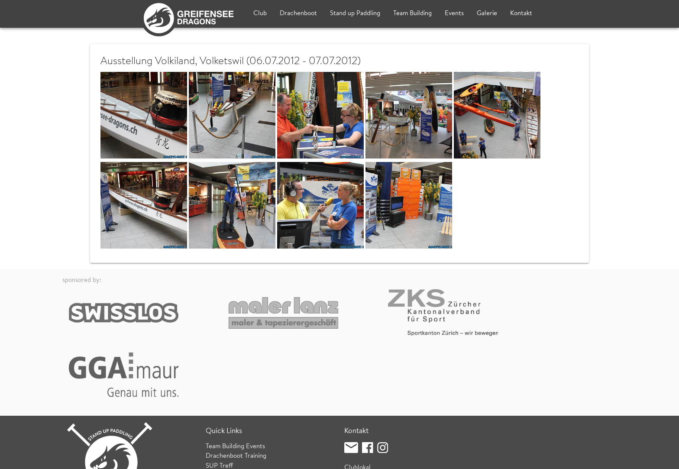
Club (260, 13)
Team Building (412, 13)
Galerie (487, 13)
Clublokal (357, 402)
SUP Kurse (221, 411)
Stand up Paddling (355, 13)
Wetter (216, 420)
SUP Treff (219, 401)
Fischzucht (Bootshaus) (376, 412)
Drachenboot (298, 13)
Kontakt (521, 13)
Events (454, 13)
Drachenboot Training (236, 391)
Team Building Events (235, 381)
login (610, 458)
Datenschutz (165, 458)
